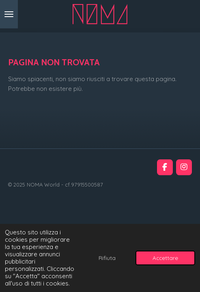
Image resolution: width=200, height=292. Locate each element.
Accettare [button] (165, 257)
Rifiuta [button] (107, 257)
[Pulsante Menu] (9, 14)
